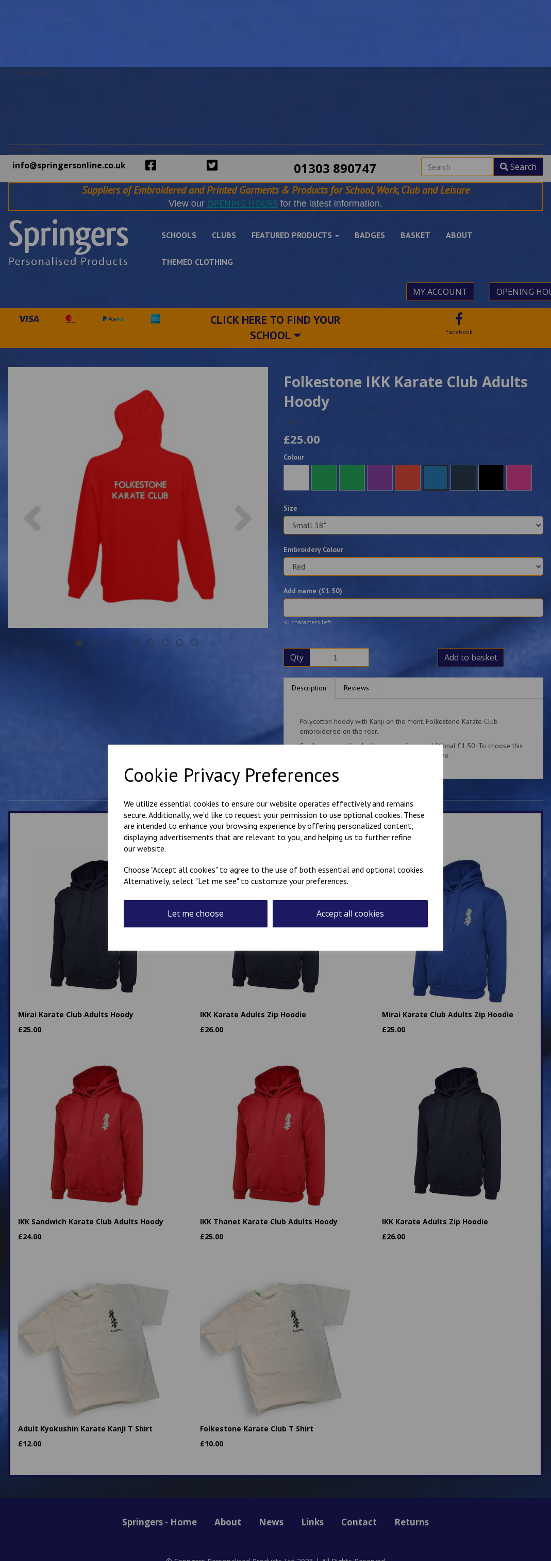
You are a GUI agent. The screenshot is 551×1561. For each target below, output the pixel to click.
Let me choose (196, 913)
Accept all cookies (350, 913)
